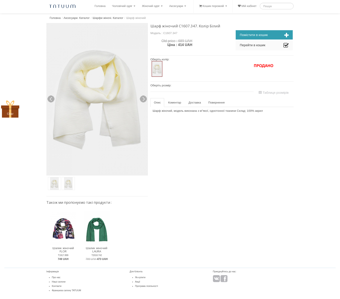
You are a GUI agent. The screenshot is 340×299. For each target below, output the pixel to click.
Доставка (194, 102)
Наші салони (58, 281)
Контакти (56, 286)
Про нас (56, 277)
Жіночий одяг (152, 6)
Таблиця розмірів (274, 92)
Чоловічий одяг (124, 6)
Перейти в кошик (264, 45)
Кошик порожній (213, 6)
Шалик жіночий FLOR (63, 249)
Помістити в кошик (264, 35)
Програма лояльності (146, 286)
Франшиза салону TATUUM (66, 290)
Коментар (174, 102)
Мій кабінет (247, 6)
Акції (137, 281)
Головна (100, 6)
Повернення (216, 102)
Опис (157, 102)
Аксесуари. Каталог (77, 18)
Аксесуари (177, 6)
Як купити (140, 277)
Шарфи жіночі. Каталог (108, 18)
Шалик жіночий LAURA (96, 249)
